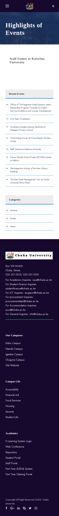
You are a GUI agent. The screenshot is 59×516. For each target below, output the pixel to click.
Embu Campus (13, 343)
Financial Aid (12, 395)
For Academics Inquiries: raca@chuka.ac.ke (29, 280)
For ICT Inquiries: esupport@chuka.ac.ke (27, 293)
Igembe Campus (14, 354)
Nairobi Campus (14, 349)
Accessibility (12, 389)
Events (13, 218)
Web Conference (15, 446)
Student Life (12, 417)
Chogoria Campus (15, 360)
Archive (13, 210)
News (12, 226)
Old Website (12, 365)
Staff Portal (11, 463)
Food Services (13, 400)
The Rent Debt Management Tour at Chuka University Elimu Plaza (29, 181)
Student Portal (13, 458)
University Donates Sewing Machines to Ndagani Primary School (28, 128)
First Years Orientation (20, 118)
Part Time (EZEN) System (19, 469)
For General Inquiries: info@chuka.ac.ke (27, 314)
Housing (10, 406)
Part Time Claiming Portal (19, 474)
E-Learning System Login (19, 441)
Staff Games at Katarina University (25, 149)
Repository (11, 452)
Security (10, 411)
